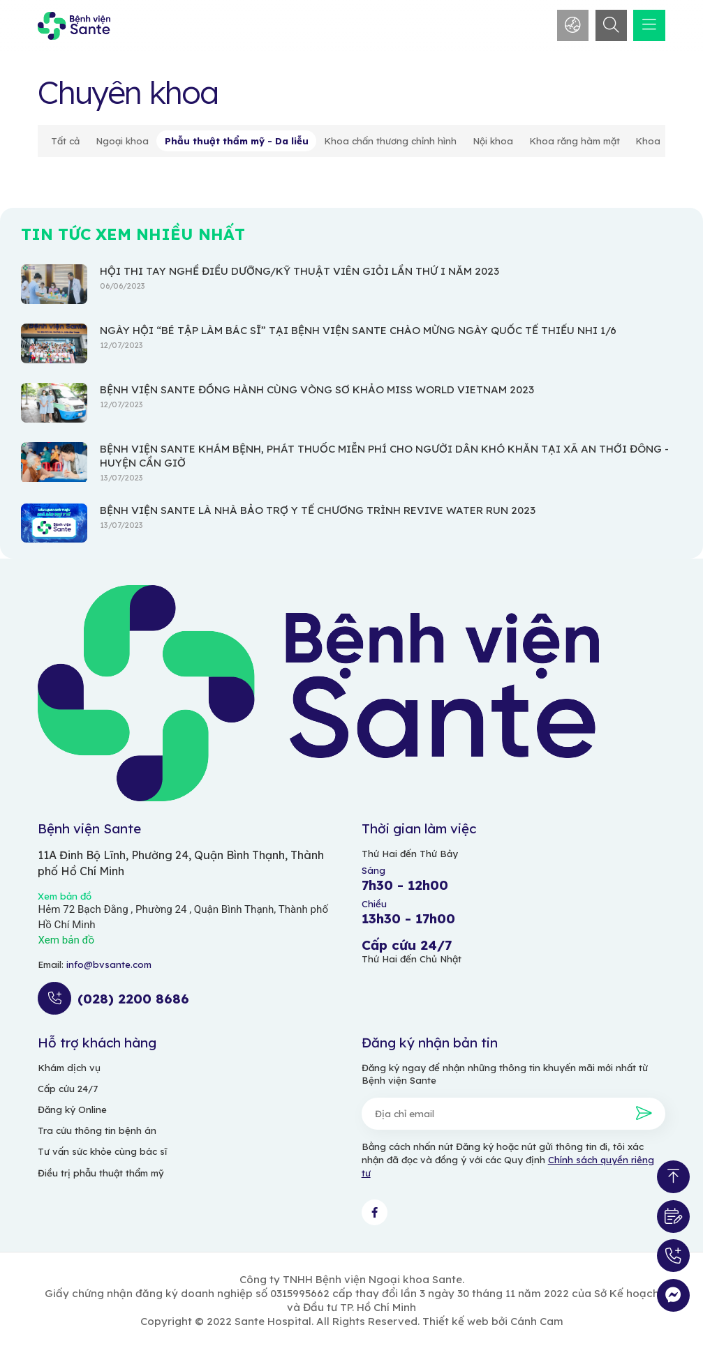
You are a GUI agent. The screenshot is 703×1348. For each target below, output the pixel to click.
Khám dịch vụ (69, 1067)
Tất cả (65, 140)
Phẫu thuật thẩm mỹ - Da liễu (237, 140)
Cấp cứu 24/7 (68, 1088)
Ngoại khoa (122, 140)
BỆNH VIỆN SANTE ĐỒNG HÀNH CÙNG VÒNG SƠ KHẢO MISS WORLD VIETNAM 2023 (317, 389)
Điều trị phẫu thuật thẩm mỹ (101, 1173)
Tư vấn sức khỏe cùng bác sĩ (102, 1151)
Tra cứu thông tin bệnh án (97, 1130)
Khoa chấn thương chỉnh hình (390, 140)
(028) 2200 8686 (133, 999)
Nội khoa (493, 140)
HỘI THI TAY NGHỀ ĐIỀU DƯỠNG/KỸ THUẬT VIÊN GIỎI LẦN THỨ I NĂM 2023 (299, 271)
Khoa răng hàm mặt (574, 140)
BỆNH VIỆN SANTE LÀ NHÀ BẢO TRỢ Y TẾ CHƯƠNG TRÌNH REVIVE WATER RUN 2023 (317, 510)
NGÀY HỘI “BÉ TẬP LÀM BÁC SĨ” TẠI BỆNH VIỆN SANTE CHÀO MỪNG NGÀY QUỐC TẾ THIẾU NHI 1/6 (358, 330)
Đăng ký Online (72, 1109)
